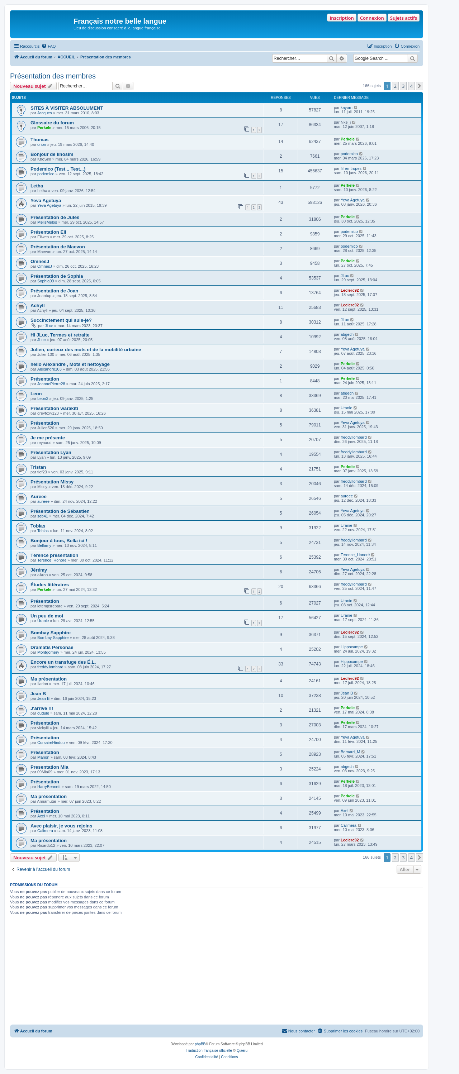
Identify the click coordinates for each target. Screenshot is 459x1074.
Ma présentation (48, 679)
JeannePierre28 (51, 384)
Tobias (38, 526)
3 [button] (403, 86)
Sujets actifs (403, 18)
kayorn (346, 107)
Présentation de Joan (54, 290)
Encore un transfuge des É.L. (63, 662)
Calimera (45, 831)
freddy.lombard (354, 437)
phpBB (200, 1044)
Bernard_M (350, 752)
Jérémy (38, 570)
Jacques (44, 113)
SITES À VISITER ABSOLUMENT (66, 108)
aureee (43, 501)
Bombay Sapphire (50, 632)
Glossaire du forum (52, 122)
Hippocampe (352, 647)
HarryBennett (49, 786)
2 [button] (395, 86)
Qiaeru (242, 1050)
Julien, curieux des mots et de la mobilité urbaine (85, 349)
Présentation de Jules (54, 217)
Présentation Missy (52, 482)
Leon (36, 393)
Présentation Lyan (50, 452)
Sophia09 (45, 281)
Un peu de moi (46, 616)
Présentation (44, 379)
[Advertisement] (216, 971)
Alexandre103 (49, 369)
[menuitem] (48, 46)
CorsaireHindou (51, 742)
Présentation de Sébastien (60, 511)
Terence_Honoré (51, 560)
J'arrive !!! (41, 708)
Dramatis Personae (51, 647)
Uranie (346, 408)
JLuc (345, 275)
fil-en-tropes (351, 168)
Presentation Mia (49, 767)
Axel (41, 816)
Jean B (38, 693)
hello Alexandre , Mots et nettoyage (70, 364)
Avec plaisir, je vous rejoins (61, 826)
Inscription (342, 18)
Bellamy (44, 545)
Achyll (37, 305)
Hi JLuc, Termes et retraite (60, 335)
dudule (43, 713)
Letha (36, 185)
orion (41, 144)
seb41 (42, 516)
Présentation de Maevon (57, 246)
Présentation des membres (53, 76)
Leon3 (42, 398)
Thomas (39, 139)
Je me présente (47, 437)
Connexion (372, 18)
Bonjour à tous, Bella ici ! (58, 540)
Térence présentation (54, 555)
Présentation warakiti (54, 408)
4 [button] (411, 86)
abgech (347, 334)
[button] (419, 86)
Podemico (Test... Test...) (57, 169)
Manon (43, 757)
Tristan (38, 467)
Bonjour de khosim (51, 154)
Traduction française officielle (209, 1050)
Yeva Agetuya (45, 200)
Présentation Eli (48, 232)
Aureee (38, 496)
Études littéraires (49, 584)
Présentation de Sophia (56, 276)
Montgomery (48, 652)
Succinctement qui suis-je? (61, 320)
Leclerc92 (350, 290)
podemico (349, 154)
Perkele (44, 127)
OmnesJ (39, 261)
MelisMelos (47, 222)
